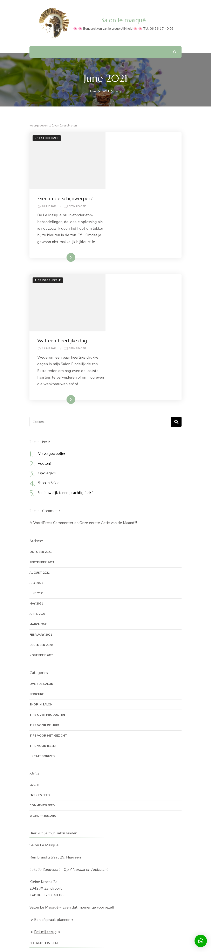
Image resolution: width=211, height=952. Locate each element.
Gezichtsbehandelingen (49, 874)
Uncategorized (47, 138)
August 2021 (39, 473)
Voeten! (44, 363)
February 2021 (40, 535)
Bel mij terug (45, 831)
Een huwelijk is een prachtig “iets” (65, 392)
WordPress (159, 944)
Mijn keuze (38, 904)
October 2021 (40, 452)
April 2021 (37, 514)
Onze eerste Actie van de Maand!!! (108, 422)
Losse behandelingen (47, 864)
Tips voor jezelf (48, 230)
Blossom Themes (103, 944)
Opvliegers (47, 373)
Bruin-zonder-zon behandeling (55, 894)
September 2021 (41, 462)
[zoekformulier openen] (174, 52)
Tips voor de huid (44, 625)
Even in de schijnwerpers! (142, 142)
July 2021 (36, 483)
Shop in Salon (49, 382)
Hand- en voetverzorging (50, 855)
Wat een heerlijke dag (138, 234)
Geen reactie (154, 149)
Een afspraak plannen (52, 819)
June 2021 (36, 493)
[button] (201, 941)
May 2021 (36, 504)
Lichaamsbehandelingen (49, 884)
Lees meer (137, 207)
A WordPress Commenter (51, 422)
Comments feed (42, 706)
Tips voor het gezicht (48, 636)
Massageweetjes (52, 353)
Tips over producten (47, 615)
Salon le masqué (123, 20)
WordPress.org (42, 716)
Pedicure (36, 594)
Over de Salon (41, 584)
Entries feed (39, 695)
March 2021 (38, 524)
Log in (34, 685)
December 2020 (41, 545)
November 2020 (41, 555)
